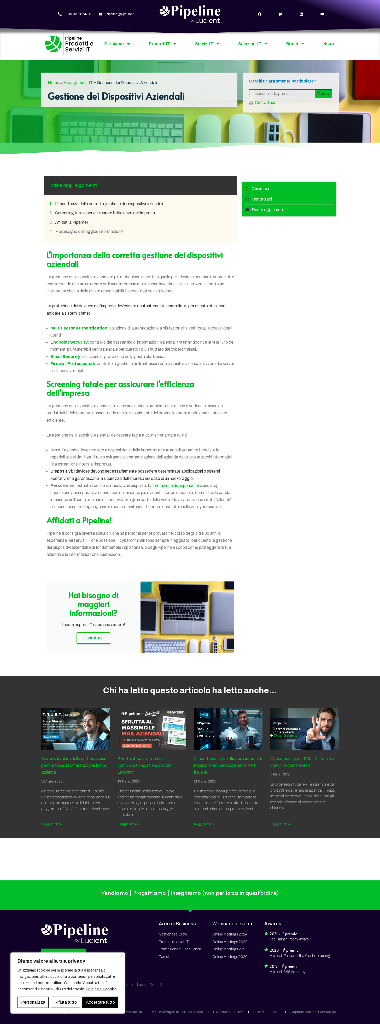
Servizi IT (207, 43)
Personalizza (33, 1002)
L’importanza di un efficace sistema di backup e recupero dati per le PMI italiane (228, 765)
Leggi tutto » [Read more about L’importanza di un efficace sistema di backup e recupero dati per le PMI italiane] (204, 824)
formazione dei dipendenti (175, 485)
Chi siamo (117, 43)
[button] (63, 913)
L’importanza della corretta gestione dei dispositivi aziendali (109, 204)
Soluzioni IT (253, 43)
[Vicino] (121, 956)
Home (53, 82)
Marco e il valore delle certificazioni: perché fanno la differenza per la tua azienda (73, 765)
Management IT (78, 82)
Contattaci (93, 638)
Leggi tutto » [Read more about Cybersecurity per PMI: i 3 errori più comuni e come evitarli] (280, 824)
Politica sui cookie (101, 989)
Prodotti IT (163, 43)
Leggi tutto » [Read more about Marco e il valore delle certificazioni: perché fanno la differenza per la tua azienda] (51, 824)
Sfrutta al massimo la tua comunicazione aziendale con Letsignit (144, 765)
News (328, 44)
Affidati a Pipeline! (71, 222)
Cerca (323, 93)
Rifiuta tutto (65, 1002)
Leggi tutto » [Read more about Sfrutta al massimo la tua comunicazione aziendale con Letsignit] (128, 824)
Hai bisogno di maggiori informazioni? (89, 231)
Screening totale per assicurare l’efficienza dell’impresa (105, 213)
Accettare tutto (100, 1002)
